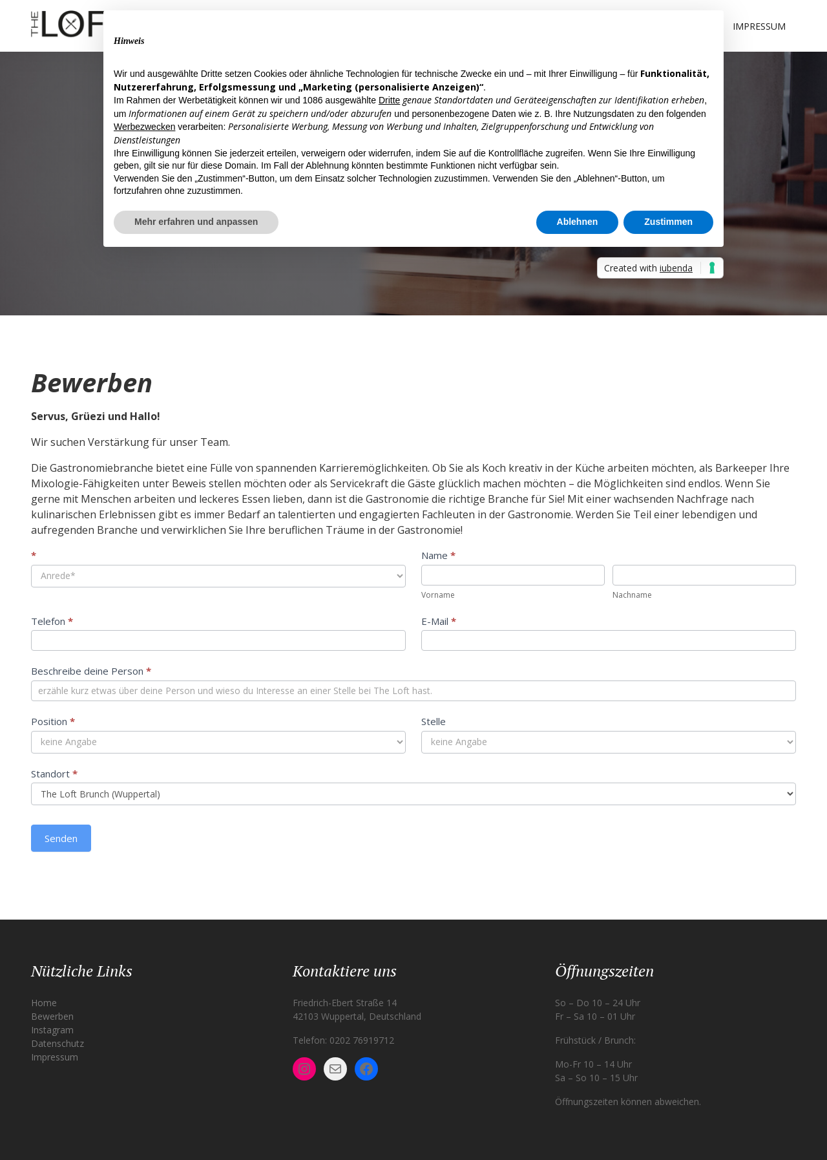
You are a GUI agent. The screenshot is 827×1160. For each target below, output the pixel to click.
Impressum (759, 26)
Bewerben (52, 1016)
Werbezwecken (144, 126)
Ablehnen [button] (577, 221)
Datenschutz (57, 1043)
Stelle (433, 721)
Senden (61, 838)
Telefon (52, 621)
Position (53, 721)
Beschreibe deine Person (91, 670)
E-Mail (438, 621)
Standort (54, 773)
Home (44, 1003)
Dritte (389, 100)
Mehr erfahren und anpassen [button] (196, 221)
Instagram (52, 1030)
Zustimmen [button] (668, 221)
